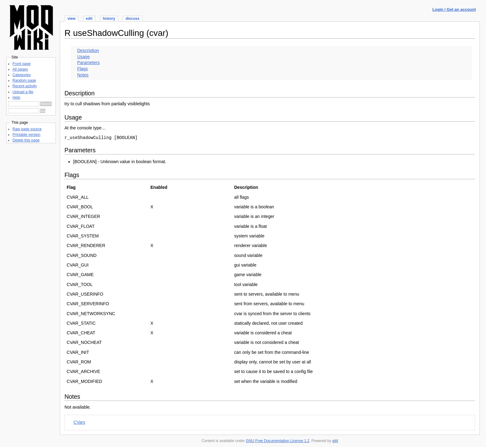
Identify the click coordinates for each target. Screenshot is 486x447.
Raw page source (27, 129)
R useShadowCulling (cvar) (116, 33)
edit (89, 18)
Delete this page (25, 140)
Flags (82, 68)
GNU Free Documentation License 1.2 (277, 441)
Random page (24, 80)
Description (88, 50)
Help (16, 97)
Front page (21, 64)
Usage (83, 56)
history (109, 18)
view (71, 18)
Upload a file (22, 92)
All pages (20, 69)
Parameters (88, 62)
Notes (83, 74)
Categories (21, 75)
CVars (79, 422)
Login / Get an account (454, 9)
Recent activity (24, 86)
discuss (132, 18)
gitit (335, 441)
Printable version (26, 134)
